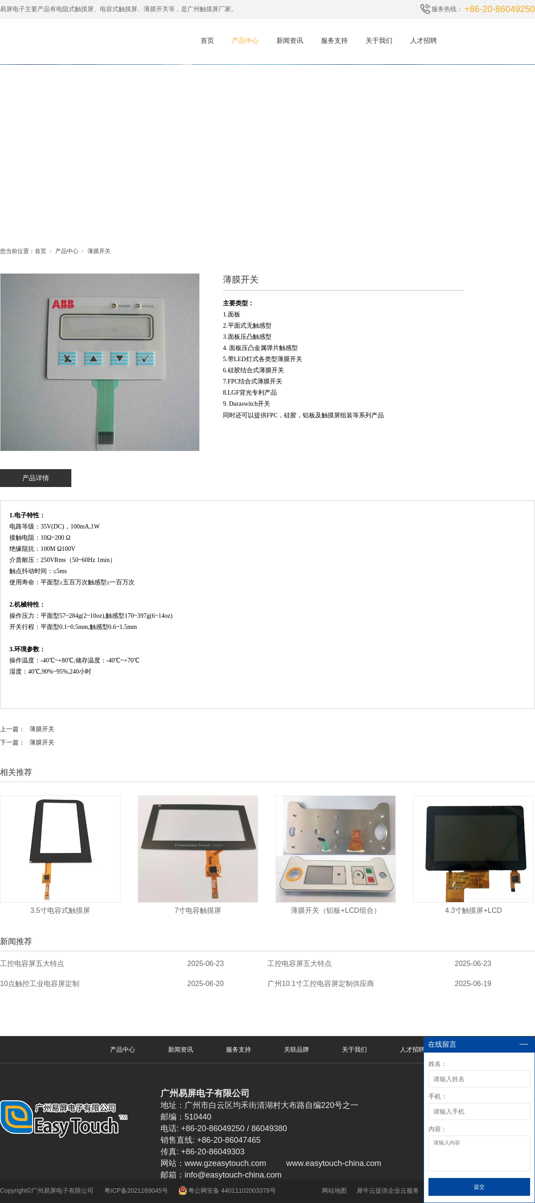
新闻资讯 (289, 40)
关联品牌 (296, 1049)
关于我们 (379, 40)
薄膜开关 (99, 251)
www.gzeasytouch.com (225, 1163)
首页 (207, 40)
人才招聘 (423, 40)
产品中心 (245, 40)
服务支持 (334, 40)
